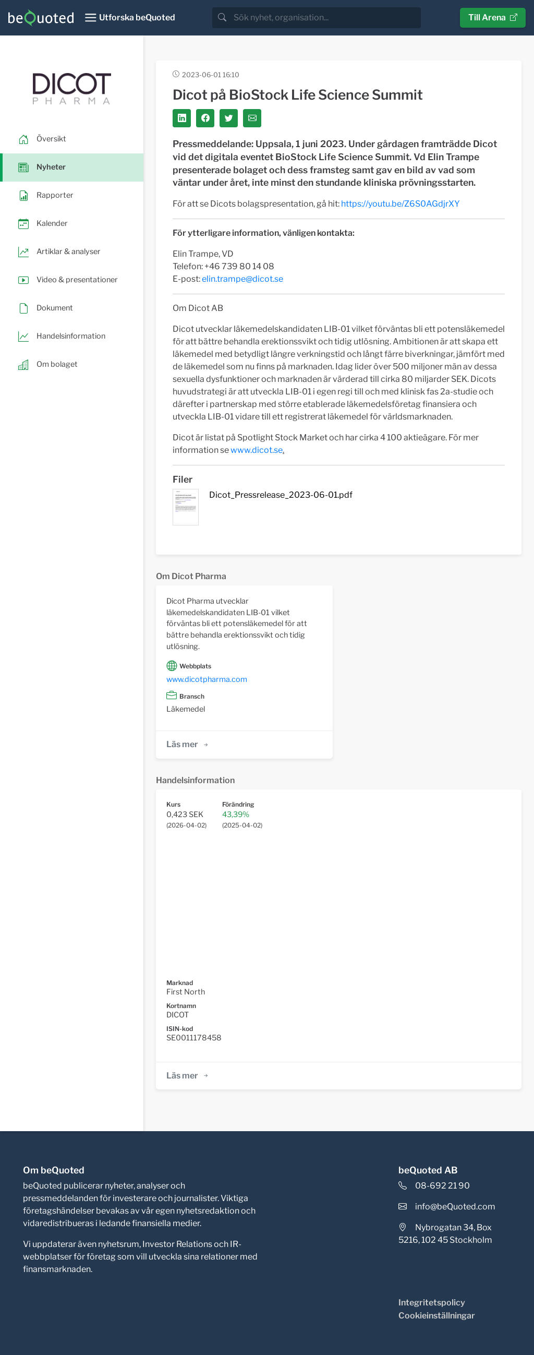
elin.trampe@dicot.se (242, 279)
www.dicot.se (256, 450)
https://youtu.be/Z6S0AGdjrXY (400, 204)
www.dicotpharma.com (206, 679)
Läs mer (188, 744)
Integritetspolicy (431, 1303)
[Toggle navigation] (129, 18)
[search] (326, 17)
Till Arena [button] (492, 17)
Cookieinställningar (436, 1316)
